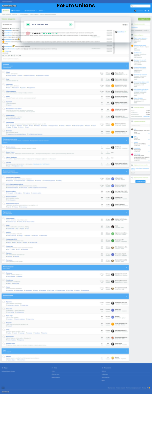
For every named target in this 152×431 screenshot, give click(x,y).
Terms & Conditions (50, 33)
